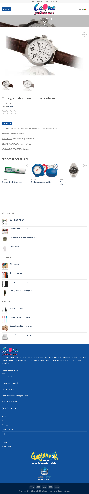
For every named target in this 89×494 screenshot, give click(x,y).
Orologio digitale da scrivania (12, 182)
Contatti (5, 442)
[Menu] (6, 9)
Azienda (5, 421)
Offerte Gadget (8, 429)
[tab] (7, 123)
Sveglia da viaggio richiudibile (41, 182)
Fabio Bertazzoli (44, 479)
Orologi (48, 19)
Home (39, 19)
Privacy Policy (7, 446)
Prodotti (5, 425)
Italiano (83, 9)
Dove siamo (6, 438)
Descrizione (7, 123)
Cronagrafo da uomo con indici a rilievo (71, 183)
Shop (3, 434)
